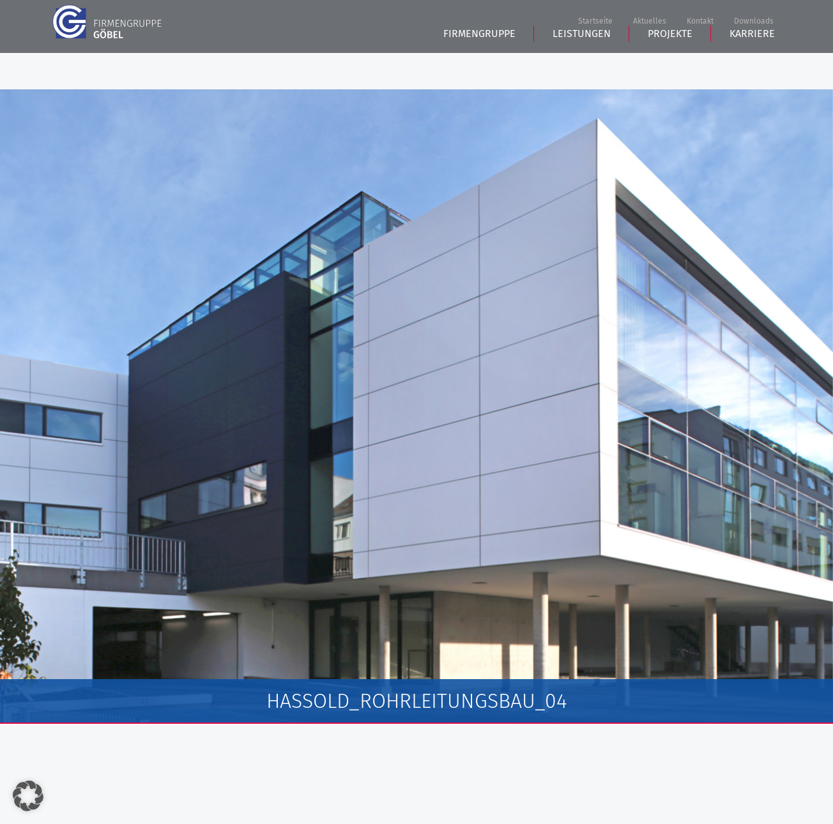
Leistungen (582, 70)
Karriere (752, 70)
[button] (28, 796)
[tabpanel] (416, 406)
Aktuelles (649, 21)
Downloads (754, 21)
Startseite (595, 21)
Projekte (670, 70)
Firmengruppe (479, 70)
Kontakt (700, 21)
